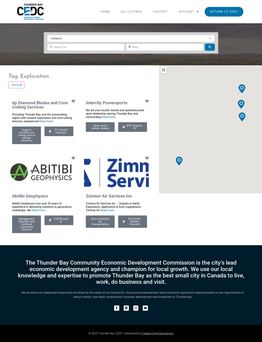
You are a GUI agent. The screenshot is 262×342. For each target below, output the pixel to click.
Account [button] (189, 12)
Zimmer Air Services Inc (109, 196)
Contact (160, 11)
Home (105, 11)
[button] (179, 161)
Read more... (47, 121)
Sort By (17, 84)
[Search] (210, 47)
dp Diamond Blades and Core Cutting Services (40, 105)
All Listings (131, 11)
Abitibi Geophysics (30, 196)
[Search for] (86, 47)
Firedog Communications (158, 333)
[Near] (164, 47)
